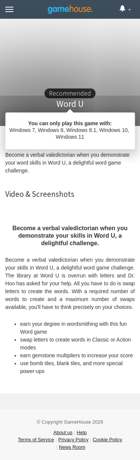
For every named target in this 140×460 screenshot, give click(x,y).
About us (62, 432)
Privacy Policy (73, 439)
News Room (72, 447)
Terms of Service (36, 439)
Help (82, 432)
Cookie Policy (107, 439)
